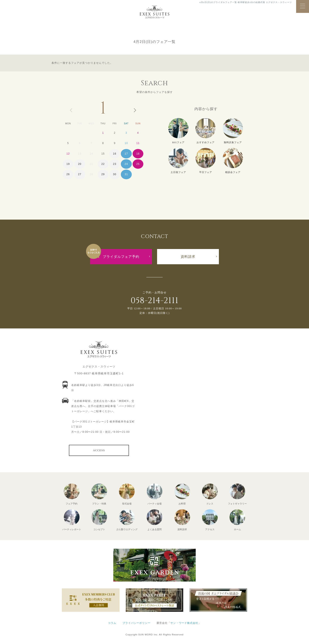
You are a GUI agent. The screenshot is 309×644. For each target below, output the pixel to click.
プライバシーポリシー (136, 622)
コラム (112, 622)
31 (126, 174)
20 (79, 164)
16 (114, 153)
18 (137, 153)
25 (137, 164)
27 (79, 174)
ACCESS (99, 450)
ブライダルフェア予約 (121, 256)
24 (126, 164)
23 (114, 164)
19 (68, 164)
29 (103, 174)
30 (114, 174)
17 (126, 153)
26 (68, 174)
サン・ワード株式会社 (184, 622)
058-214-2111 (154, 300)
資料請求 (188, 256)
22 (103, 164)
